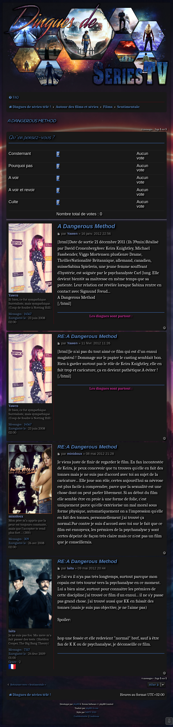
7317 (27, 650)
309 (26, 539)
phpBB (76, 704)
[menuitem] (14, 97)
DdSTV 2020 (90, 712)
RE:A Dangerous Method (87, 336)
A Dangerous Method (31, 121)
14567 (28, 314)
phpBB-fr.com (92, 708)
